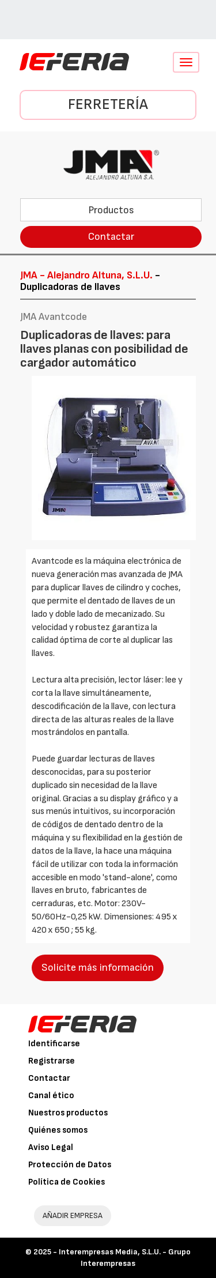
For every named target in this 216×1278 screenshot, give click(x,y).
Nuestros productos (68, 1112)
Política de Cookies (66, 1182)
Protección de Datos (69, 1164)
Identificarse (54, 1043)
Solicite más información (97, 968)
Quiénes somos (58, 1130)
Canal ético (51, 1095)
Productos (111, 210)
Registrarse (51, 1060)
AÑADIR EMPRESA (73, 1215)
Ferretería (108, 105)
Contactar (111, 237)
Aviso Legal (50, 1147)
